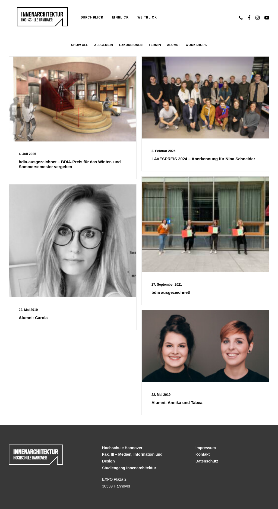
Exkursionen (131, 45)
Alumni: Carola (33, 317)
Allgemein (103, 45)
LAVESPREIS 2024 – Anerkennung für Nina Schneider (203, 158)
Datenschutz (206, 461)
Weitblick (134, 17)
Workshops (196, 45)
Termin (155, 45)
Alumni (173, 45)
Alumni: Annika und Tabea (177, 402)
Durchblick (79, 17)
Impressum (205, 448)
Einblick (108, 17)
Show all (79, 45)
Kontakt (202, 454)
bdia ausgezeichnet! (170, 292)
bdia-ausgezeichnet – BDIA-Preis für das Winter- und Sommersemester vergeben (70, 164)
